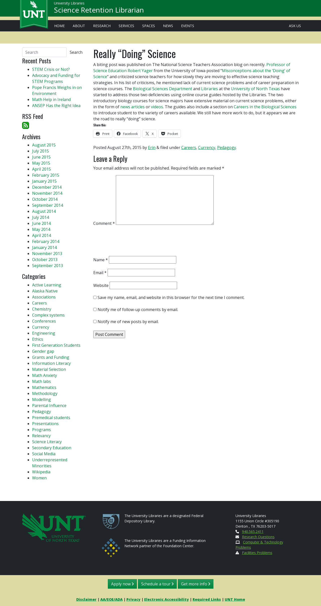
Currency (206, 147)
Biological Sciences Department (162, 88)
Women (39, 478)
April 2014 (41, 235)
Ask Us (295, 25)
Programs (41, 429)
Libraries (209, 88)
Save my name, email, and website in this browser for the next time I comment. (171, 297)
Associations (44, 297)
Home (59, 25)
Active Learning (46, 285)
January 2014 (44, 247)
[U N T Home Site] (54, 527)
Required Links (207, 599)
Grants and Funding (50, 357)
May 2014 (41, 229)
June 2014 (41, 223)
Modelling (41, 399)
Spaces (148, 25)
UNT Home (235, 599)
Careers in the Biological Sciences (265, 107)
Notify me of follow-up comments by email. (138, 309)
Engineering (43, 333)
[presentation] (131, 242)
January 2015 (44, 181)
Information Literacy (51, 363)
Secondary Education (51, 447)
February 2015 (45, 175)
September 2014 (47, 205)
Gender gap (43, 351)
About (79, 25)
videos (157, 107)
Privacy (133, 599)
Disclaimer (86, 599)
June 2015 (41, 157)
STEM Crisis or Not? (51, 69)
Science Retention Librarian (99, 11)
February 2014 (45, 241)
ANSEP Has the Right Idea (56, 105)
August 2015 (44, 145)
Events (187, 25)
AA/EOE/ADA (111, 599)
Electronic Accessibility (166, 599)
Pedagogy (226, 147)
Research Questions (258, 536)
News (168, 25)
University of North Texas (255, 88)
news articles (132, 107)
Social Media (43, 454)
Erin (151, 147)
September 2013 (47, 265)
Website (101, 285)
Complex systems (48, 315)
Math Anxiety (44, 375)
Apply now (122, 584)
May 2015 (41, 163)
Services (126, 25)
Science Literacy (47, 441)
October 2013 (44, 259)
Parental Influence (49, 405)
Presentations (45, 423)
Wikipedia (41, 472)
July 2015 (40, 151)
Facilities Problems (257, 552)
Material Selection (49, 369)
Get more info (195, 584)
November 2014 (47, 193)
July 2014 (40, 217)
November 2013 (47, 253)
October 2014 (44, 199)
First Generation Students (56, 345)
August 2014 (44, 211)
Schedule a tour (157, 584)
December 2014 (46, 187)
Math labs (41, 381)
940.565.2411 (253, 531)
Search (76, 52)
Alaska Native (45, 291)
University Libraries (69, 5)
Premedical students (51, 417)
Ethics (37, 339)
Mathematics (44, 387)
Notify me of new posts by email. (128, 321)
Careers (188, 147)
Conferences (44, 321)
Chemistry (41, 309)
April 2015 (41, 169)
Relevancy (41, 435)
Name (100, 260)
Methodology (44, 393)
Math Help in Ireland (51, 99)
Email (100, 272)
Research (102, 25)
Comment (104, 223)
